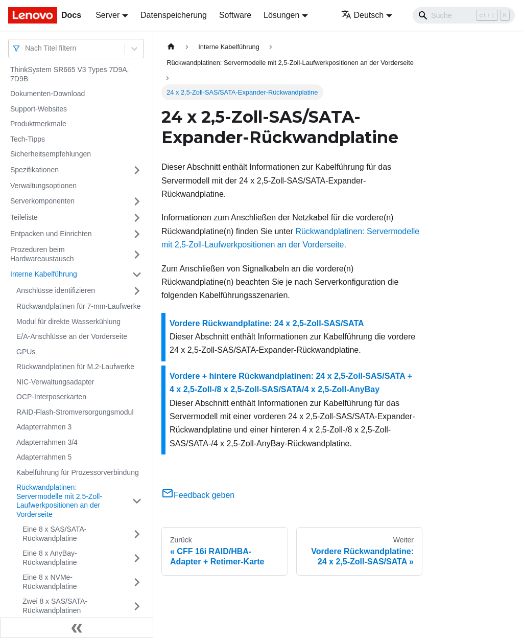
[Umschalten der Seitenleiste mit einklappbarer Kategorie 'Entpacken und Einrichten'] (137, 234)
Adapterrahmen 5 (44, 457)
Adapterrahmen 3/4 (47, 442)
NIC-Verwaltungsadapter (55, 382)
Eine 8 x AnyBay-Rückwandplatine (49, 557)
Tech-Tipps (27, 139)
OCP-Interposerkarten (51, 397)
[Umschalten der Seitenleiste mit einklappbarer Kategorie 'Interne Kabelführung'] (137, 274)
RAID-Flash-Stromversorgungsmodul (75, 412)
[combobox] (26, 48)
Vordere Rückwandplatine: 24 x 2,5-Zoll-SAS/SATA (267, 323)
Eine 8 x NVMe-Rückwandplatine (49, 581)
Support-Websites (38, 109)
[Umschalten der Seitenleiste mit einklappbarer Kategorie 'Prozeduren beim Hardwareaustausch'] (137, 254)
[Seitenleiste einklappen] (76, 628)
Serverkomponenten (42, 201)
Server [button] (108, 15)
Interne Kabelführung (43, 274)
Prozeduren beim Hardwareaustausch (42, 254)
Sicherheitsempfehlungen (50, 154)
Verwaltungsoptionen (43, 185)
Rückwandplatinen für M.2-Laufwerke (75, 366)
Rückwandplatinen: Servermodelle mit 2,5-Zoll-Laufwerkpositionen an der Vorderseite (59, 500)
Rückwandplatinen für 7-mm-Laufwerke (78, 306)
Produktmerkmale (38, 124)
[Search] (464, 15)
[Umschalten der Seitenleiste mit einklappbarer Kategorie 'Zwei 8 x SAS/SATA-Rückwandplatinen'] (137, 606)
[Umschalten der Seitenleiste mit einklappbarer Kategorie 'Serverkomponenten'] (137, 201)
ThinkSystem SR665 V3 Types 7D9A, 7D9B (69, 74)
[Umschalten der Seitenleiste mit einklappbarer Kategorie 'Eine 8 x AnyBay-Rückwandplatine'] (137, 558)
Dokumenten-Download (47, 93)
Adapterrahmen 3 (44, 427)
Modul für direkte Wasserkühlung (68, 321)
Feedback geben (197, 495)
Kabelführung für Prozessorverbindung (77, 472)
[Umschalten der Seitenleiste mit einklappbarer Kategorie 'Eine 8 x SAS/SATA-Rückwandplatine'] (137, 534)
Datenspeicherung (173, 15)
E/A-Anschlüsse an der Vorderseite (71, 336)
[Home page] (171, 47)
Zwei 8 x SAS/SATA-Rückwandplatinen (54, 605)
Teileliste (24, 217)
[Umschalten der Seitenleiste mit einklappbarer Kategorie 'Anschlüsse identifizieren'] (137, 291)
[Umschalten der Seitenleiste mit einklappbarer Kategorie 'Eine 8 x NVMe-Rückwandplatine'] (137, 582)
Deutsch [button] (362, 15)
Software (235, 15)
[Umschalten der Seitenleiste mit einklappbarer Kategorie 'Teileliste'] (137, 218)
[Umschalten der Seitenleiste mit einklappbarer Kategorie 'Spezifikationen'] (137, 170)
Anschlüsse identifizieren (55, 290)
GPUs (25, 352)
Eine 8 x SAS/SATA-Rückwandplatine (54, 533)
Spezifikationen (34, 170)
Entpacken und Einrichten (51, 234)
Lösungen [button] (281, 15)
